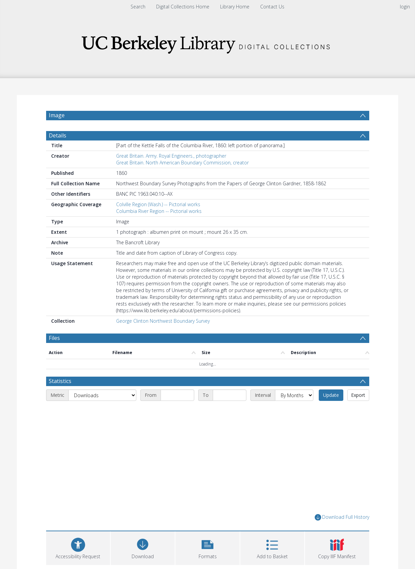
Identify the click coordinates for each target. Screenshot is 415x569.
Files (54, 338)
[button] (207, 547)
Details (57, 135)
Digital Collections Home (182, 6)
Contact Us (272, 6)
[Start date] (177, 395)
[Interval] (294, 395)
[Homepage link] (208, 43)
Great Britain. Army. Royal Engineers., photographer (171, 156)
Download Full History (342, 517)
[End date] (229, 395)
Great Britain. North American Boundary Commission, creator (182, 162)
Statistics (60, 381)
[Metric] (102, 395)
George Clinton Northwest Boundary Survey (163, 321)
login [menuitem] (405, 6)
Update (331, 395)
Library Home (234, 6)
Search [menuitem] (138, 6)
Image (57, 115)
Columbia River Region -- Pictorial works (159, 211)
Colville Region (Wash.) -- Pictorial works (158, 204)
